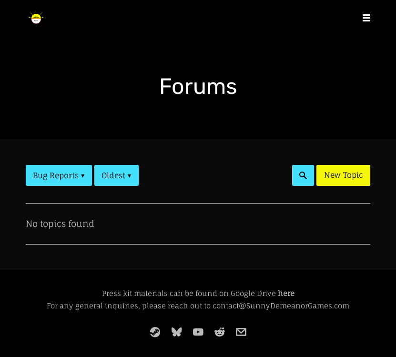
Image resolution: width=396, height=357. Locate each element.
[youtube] (198, 332)
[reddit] (219, 332)
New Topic (343, 175)
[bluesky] (177, 332)
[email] (241, 332)
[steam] (155, 332)
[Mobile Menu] (363, 17)
